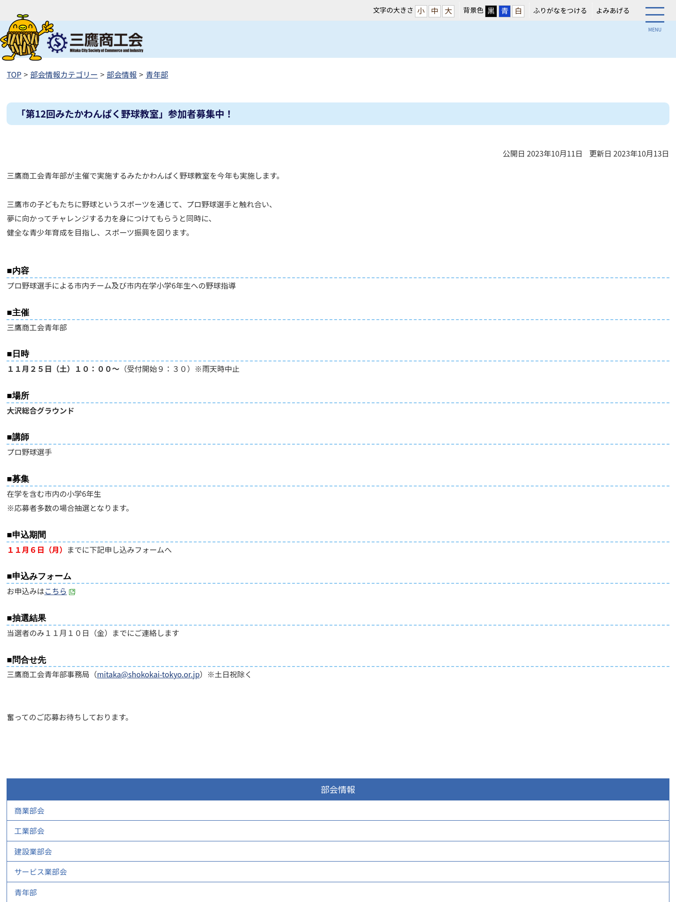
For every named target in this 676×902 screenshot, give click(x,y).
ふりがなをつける (560, 10)
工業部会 (29, 830)
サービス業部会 (40, 871)
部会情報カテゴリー (64, 74)
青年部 (157, 74)
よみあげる (613, 10)
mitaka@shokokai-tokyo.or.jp (148, 674)
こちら (60, 590)
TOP (14, 74)
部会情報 (122, 74)
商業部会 (29, 810)
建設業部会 (33, 851)
